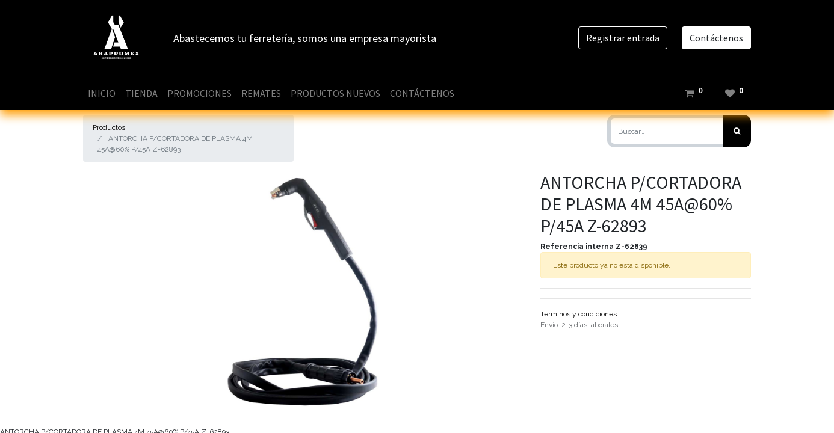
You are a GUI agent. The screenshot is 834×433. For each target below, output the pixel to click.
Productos (109, 127)
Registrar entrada (622, 38)
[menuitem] (101, 93)
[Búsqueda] (737, 131)
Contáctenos (716, 38)
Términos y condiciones (578, 314)
